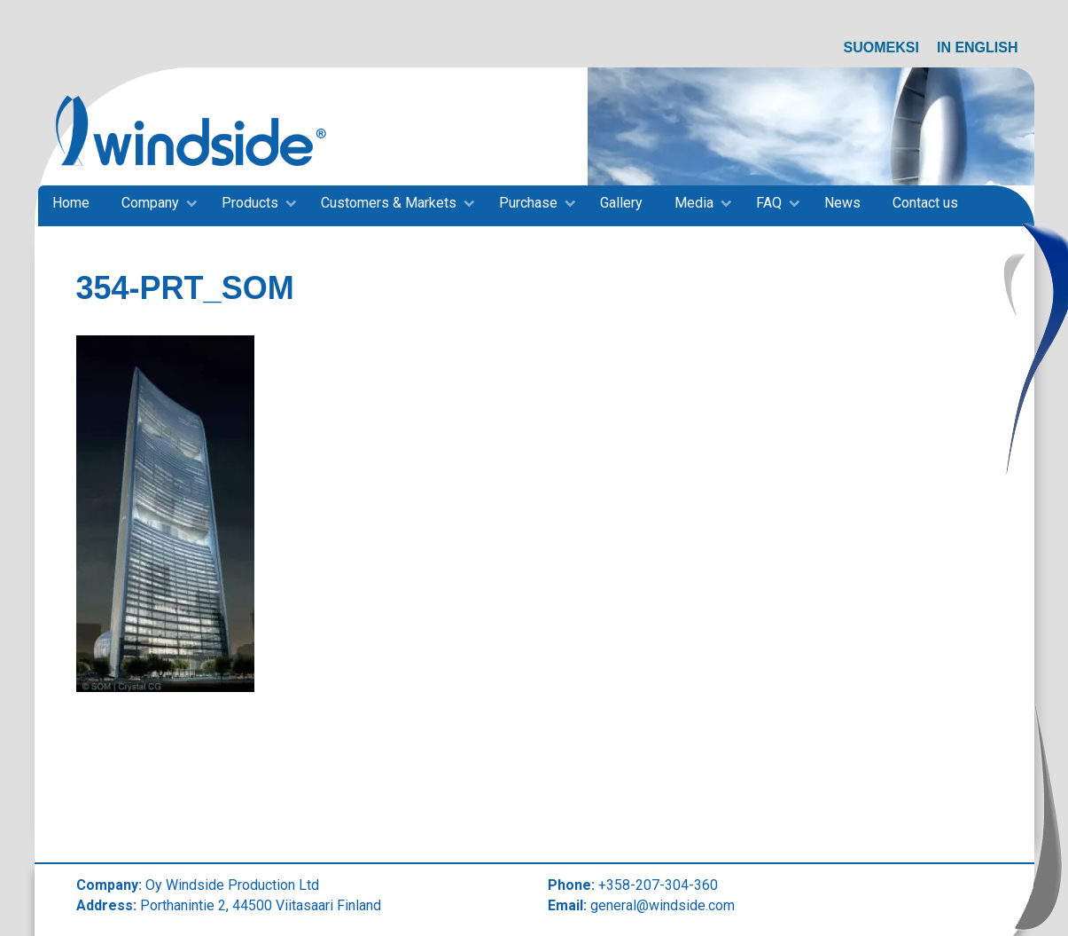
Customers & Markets (388, 202)
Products (250, 202)
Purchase (528, 202)
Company (150, 202)
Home (71, 202)
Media (693, 202)
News (842, 202)
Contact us (925, 202)
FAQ (769, 202)
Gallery (621, 202)
